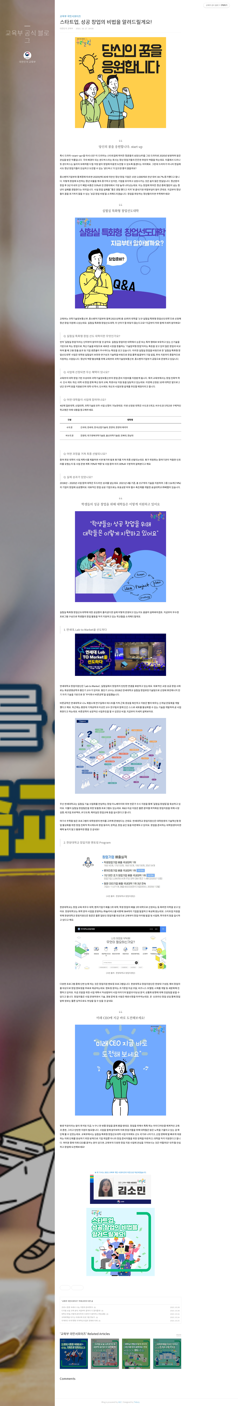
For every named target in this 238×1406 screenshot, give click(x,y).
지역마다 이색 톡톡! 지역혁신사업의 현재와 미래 (105, 1320)
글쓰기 (9, 1400)
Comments (93, 1379)
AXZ (145, 1402)
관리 (45, 1400)
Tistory (162, 1402)
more (204, 1334)
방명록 (21, 1400)
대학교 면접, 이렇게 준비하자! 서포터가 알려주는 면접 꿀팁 (109, 1314)
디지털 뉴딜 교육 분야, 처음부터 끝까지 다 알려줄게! (106, 1310)
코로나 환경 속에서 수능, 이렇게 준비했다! (103, 1307)
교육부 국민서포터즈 (96, 16)
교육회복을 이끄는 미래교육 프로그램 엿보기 (104, 1317)
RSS (33, 1400)
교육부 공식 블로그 (27, 37)
